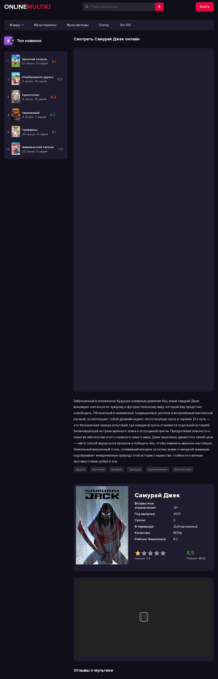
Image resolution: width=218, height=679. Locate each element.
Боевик (117, 469)
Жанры (16, 25)
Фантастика (182, 469)
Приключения (157, 469)
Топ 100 (125, 25)
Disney (104, 25)
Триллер (135, 469)
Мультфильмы (78, 25)
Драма (80, 469)
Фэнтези (98, 469)
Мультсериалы (45, 25)
